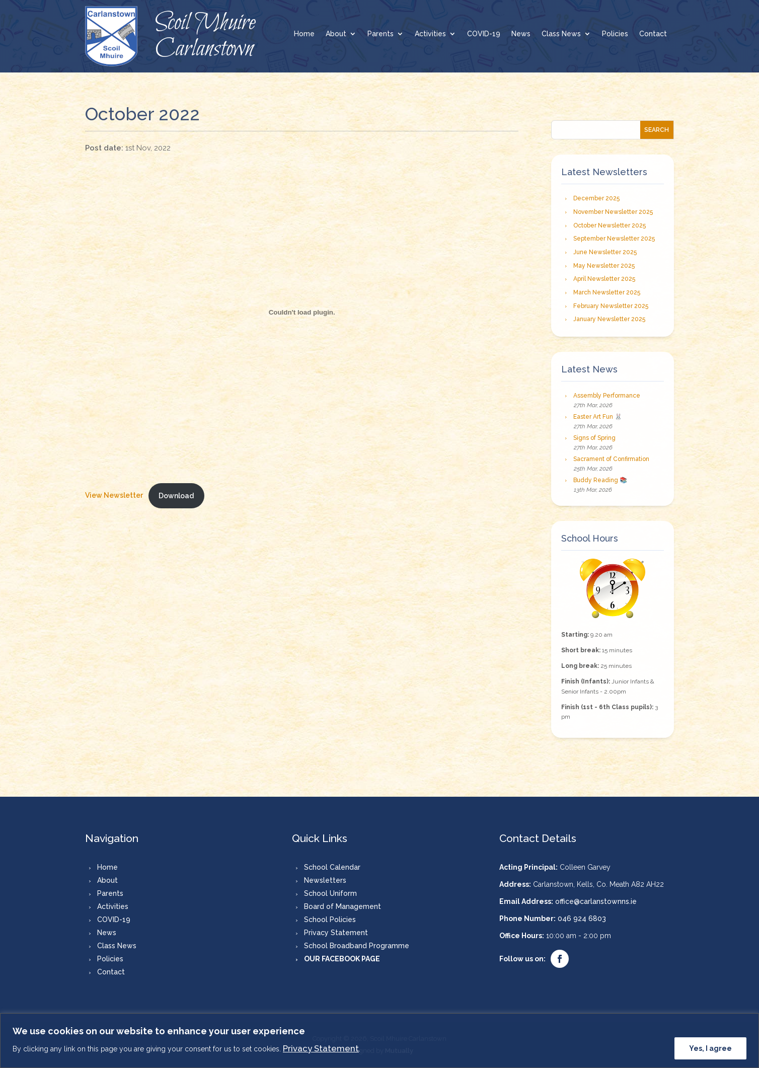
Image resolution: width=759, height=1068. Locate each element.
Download (176, 496)
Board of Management (342, 906)
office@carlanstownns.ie (596, 901)
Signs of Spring (594, 437)
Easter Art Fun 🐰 (597, 416)
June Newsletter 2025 (605, 252)
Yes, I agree (710, 1048)
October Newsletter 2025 (609, 225)
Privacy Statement (321, 1048)
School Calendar (332, 867)
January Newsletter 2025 (609, 319)
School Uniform (330, 893)
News (520, 34)
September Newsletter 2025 (614, 238)
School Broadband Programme (356, 946)
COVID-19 (483, 34)
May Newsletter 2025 (604, 265)
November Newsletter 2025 (613, 211)
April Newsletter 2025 (604, 278)
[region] (379, 1040)
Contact (653, 34)
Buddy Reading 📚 (600, 480)
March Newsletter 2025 (606, 292)
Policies (615, 34)
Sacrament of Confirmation (611, 459)
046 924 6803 (582, 918)
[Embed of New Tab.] (301, 313)
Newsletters (325, 880)
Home (304, 34)
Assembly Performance (606, 395)
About (336, 34)
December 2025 (596, 198)
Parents (380, 34)
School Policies (330, 920)
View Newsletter (114, 496)
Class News (561, 34)
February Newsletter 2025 (610, 306)
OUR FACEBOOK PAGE (342, 959)
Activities (430, 34)
